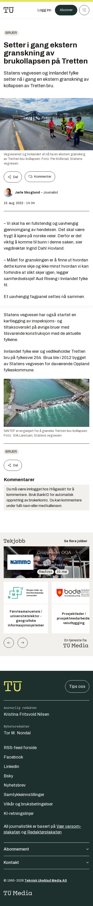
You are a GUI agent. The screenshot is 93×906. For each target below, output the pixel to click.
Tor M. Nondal (17, 733)
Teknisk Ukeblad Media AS (45, 880)
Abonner (66, 10)
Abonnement (46, 849)
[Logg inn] (44, 10)
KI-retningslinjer (19, 813)
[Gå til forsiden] (9, 10)
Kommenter (40, 177)
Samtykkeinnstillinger (24, 794)
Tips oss (77, 686)
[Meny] (84, 10)
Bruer (11, 33)
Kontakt (46, 862)
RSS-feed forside (20, 747)
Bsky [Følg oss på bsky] (8, 776)
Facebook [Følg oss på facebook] (13, 757)
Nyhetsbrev (15, 785)
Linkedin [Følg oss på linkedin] (11, 766)
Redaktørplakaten (44, 832)
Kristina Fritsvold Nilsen (26, 714)
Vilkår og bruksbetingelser (28, 804)
